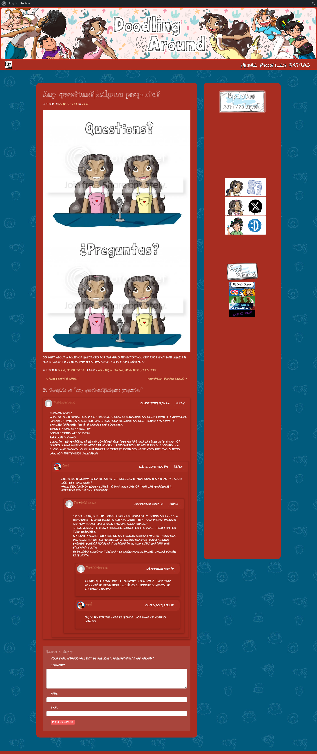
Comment (57, 665)
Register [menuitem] (25, 3)
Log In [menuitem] (13, 3)
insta (237, 244)
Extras (300, 65)
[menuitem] (4, 3)
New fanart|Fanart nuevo (167, 379)
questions (149, 370)
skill (237, 225)
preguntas (132, 370)
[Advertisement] (242, 145)
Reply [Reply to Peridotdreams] (180, 403)
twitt (237, 206)
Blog (61, 370)
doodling (116, 370)
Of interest (76, 370)
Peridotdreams (64, 402)
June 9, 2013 (68, 104)
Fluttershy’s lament (62, 379)
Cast (272, 65)
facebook (237, 187)
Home (248, 65)
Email (54, 707)
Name (54, 693)
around (103, 370)
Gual (85, 104)
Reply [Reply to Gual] (178, 466)
